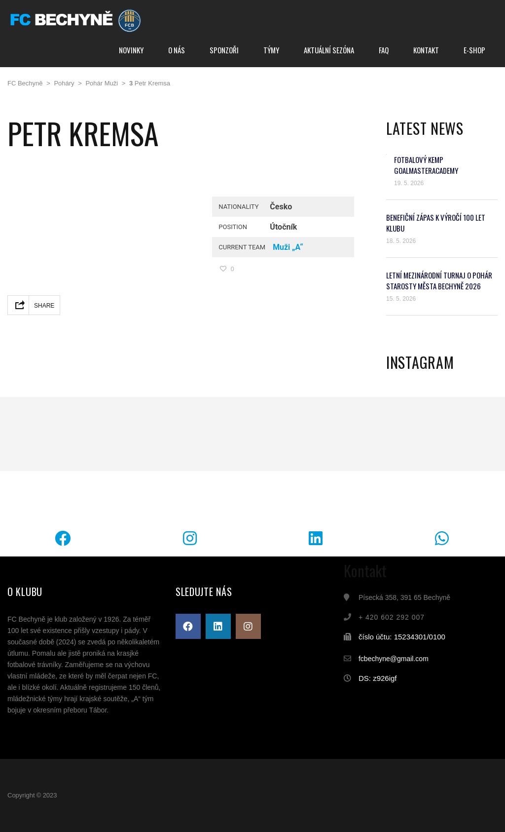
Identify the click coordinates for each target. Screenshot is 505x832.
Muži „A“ (288, 247)
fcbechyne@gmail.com (394, 659)
